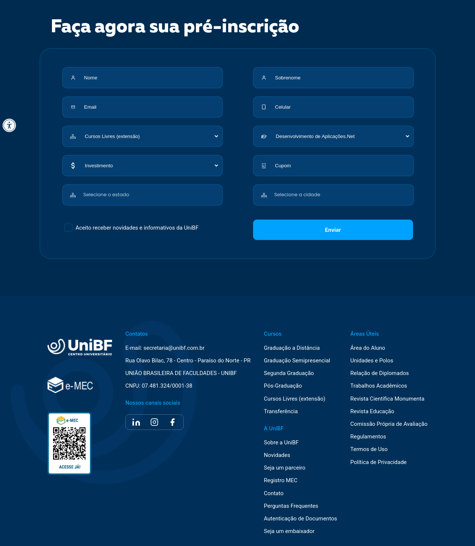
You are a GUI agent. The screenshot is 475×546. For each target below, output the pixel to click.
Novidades (277, 455)
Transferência (281, 411)
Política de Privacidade (378, 462)
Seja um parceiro (284, 468)
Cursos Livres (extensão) (294, 399)
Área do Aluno (367, 348)
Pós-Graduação (283, 386)
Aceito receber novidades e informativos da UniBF (137, 227)
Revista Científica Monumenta (387, 399)
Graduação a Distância (292, 348)
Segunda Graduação (289, 373)
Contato (274, 493)
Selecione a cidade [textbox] (297, 194)
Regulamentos (368, 437)
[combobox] (151, 191)
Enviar (333, 230)
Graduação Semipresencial (297, 361)
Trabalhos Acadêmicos (378, 386)
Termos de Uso (369, 449)
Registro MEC (281, 480)
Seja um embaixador (289, 531)
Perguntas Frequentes (291, 506)
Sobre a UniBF (281, 442)
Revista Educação (372, 411)
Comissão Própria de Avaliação (389, 424)
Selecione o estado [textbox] (106, 194)
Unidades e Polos (371, 361)
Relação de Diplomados (379, 373)
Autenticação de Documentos (300, 519)
